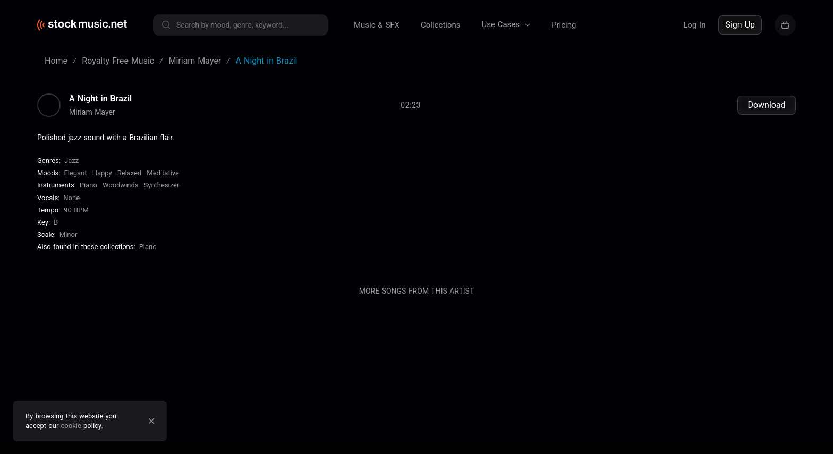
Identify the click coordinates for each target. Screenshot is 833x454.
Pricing (563, 25)
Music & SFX (377, 25)
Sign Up (740, 25)
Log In (694, 25)
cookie (71, 426)
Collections (441, 25)
